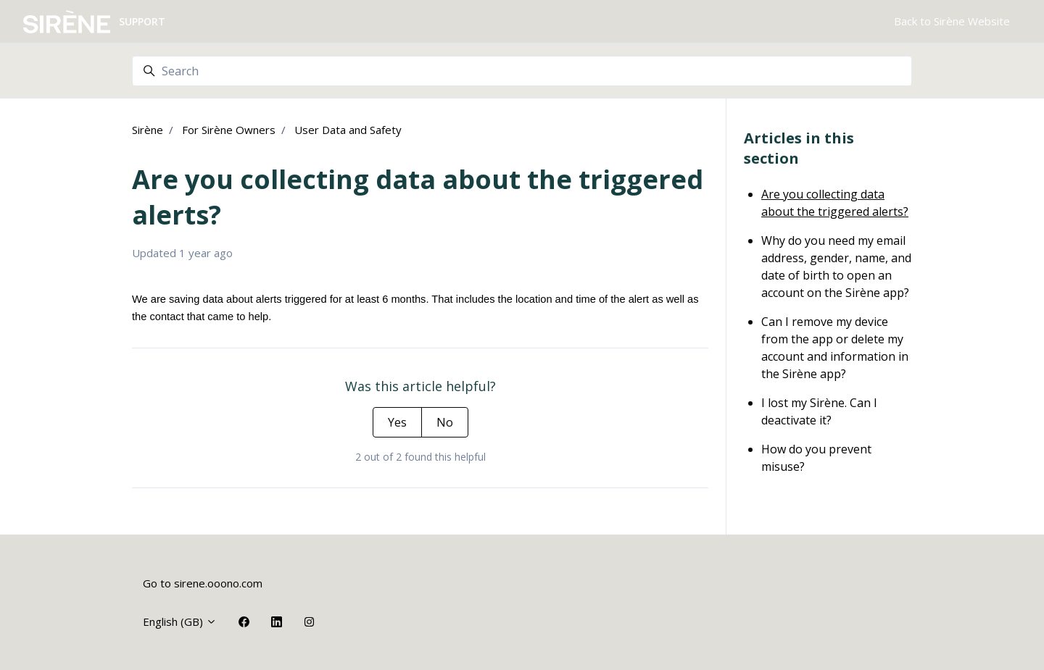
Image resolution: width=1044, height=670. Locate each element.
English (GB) (180, 621)
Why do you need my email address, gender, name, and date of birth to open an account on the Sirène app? (836, 267)
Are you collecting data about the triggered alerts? (834, 202)
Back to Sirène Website (952, 21)
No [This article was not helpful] (444, 422)
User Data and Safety (348, 129)
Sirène (147, 129)
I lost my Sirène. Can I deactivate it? (819, 411)
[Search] (522, 71)
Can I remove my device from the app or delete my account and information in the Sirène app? (834, 348)
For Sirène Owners (229, 129)
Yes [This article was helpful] (397, 422)
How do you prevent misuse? (816, 457)
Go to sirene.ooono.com (202, 583)
